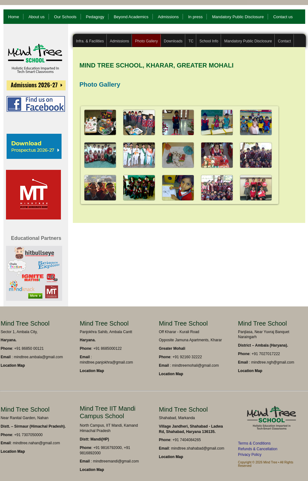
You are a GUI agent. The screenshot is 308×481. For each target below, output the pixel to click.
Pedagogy (95, 16)
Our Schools (65, 16)
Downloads (173, 41)
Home (13, 16)
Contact (284, 41)
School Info (208, 41)
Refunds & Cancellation (257, 449)
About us (37, 16)
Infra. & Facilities (90, 41)
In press (195, 16)
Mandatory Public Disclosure (238, 16)
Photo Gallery (146, 41)
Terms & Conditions (254, 443)
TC (190, 41)
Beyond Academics (131, 16)
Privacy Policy (250, 454)
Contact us (283, 16)
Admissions (168, 16)
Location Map (13, 365)
